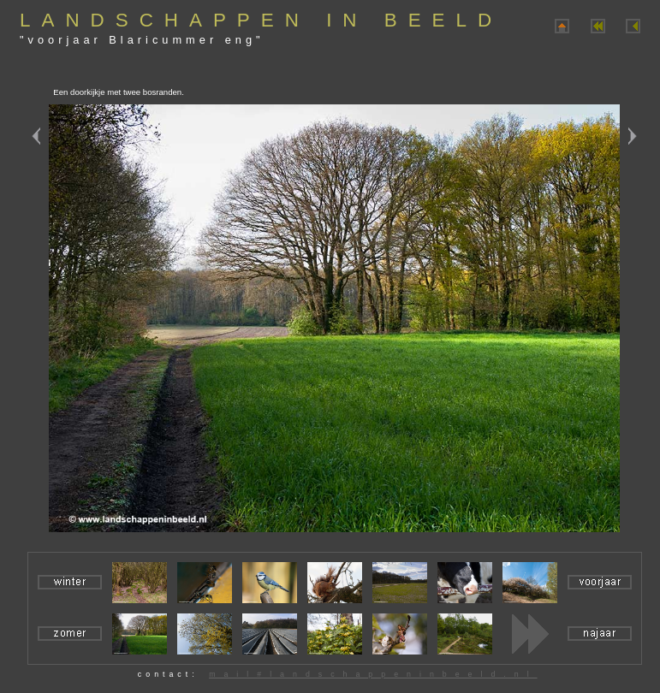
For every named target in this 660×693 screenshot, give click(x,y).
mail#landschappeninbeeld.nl (373, 674)
